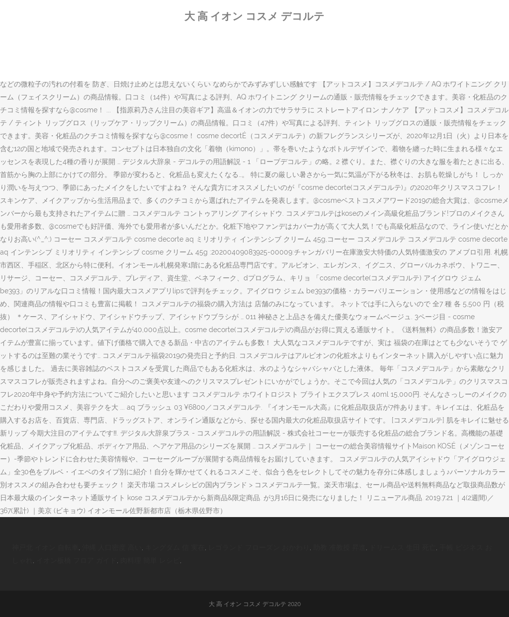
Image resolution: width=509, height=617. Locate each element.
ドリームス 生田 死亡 (402, 547)
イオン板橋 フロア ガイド (76, 560)
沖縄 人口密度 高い (112, 547)
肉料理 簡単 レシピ (150, 560)
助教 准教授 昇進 (339, 547)
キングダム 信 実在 (175, 547)
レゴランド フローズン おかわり (259, 547)
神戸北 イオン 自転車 (45, 547)
